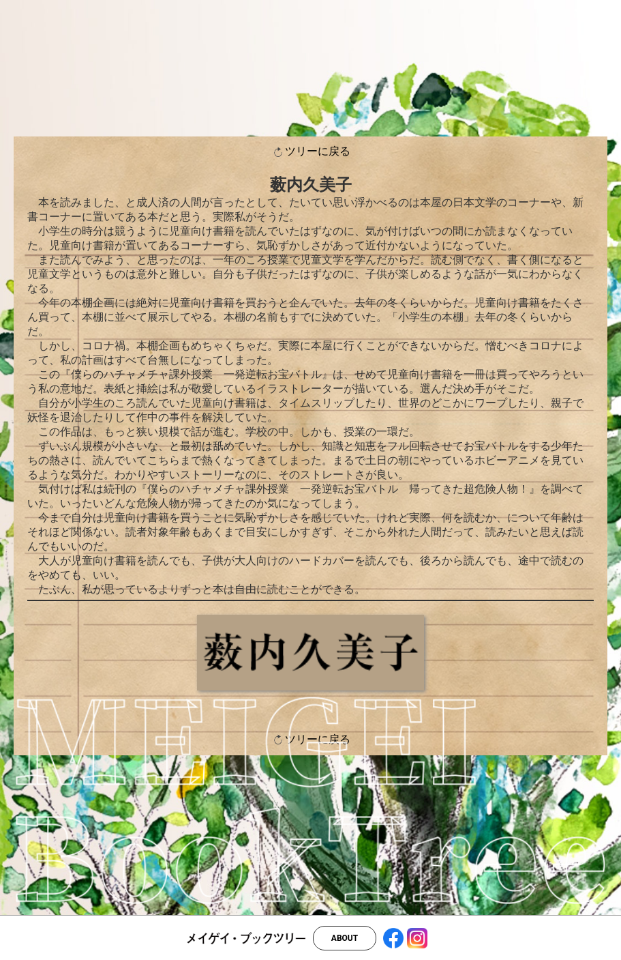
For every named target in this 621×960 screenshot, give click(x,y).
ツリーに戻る (310, 152)
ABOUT (344, 938)
